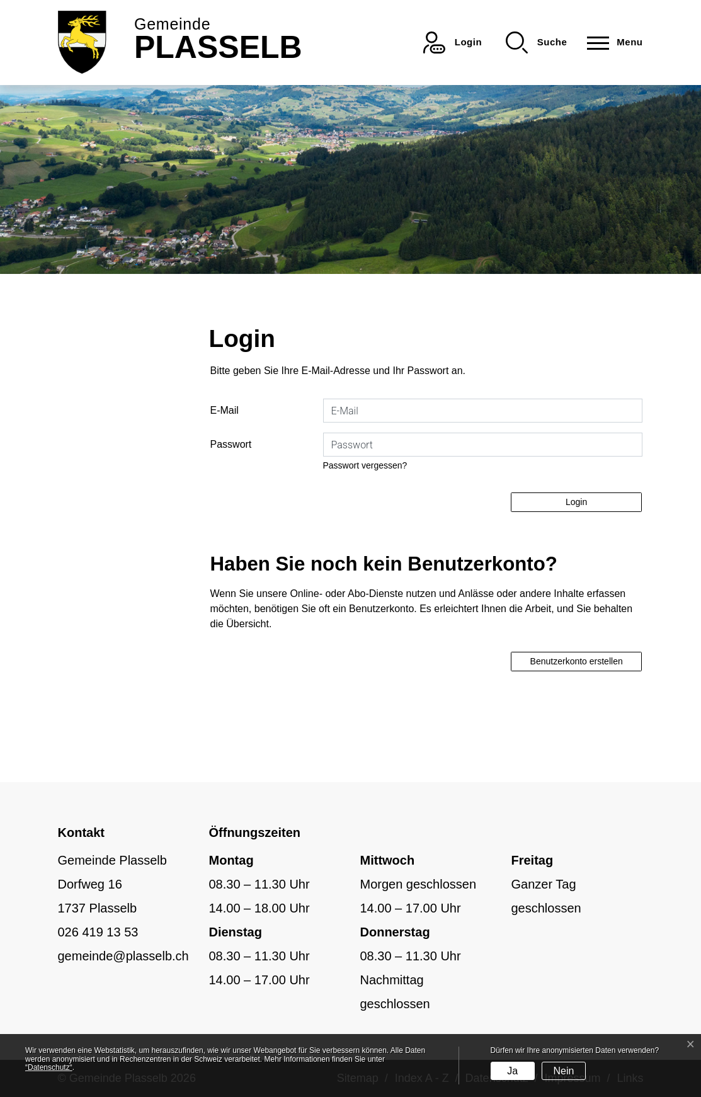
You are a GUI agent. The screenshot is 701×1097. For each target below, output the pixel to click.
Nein (563, 1071)
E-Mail (224, 410)
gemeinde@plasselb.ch (123, 956)
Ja (512, 1071)
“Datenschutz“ (48, 1067)
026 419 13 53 (98, 932)
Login (576, 502)
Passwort (231, 444)
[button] (536, 42)
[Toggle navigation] (611, 42)
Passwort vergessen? (365, 465)
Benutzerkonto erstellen (576, 661)
